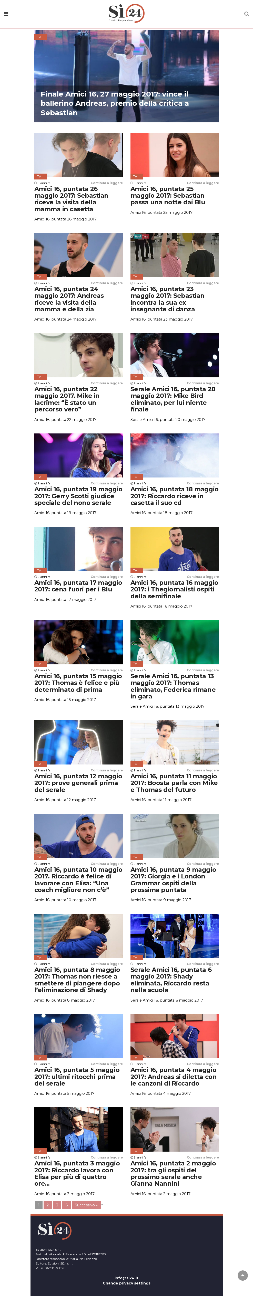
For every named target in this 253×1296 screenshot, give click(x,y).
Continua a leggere (107, 183)
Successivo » (86, 1205)
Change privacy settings (126, 1283)
